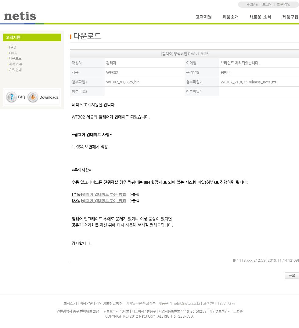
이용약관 (86, 303)
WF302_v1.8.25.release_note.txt (248, 82)
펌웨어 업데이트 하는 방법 (104, 194)
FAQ (12, 47)
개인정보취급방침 (109, 303)
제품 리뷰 (15, 64)
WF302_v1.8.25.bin (122, 82)
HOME (252, 4)
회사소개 (70, 303)
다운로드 (15, 58)
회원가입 (283, 4)
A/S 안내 (15, 70)
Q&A (13, 53)
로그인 (267, 4)
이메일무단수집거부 (140, 303)
